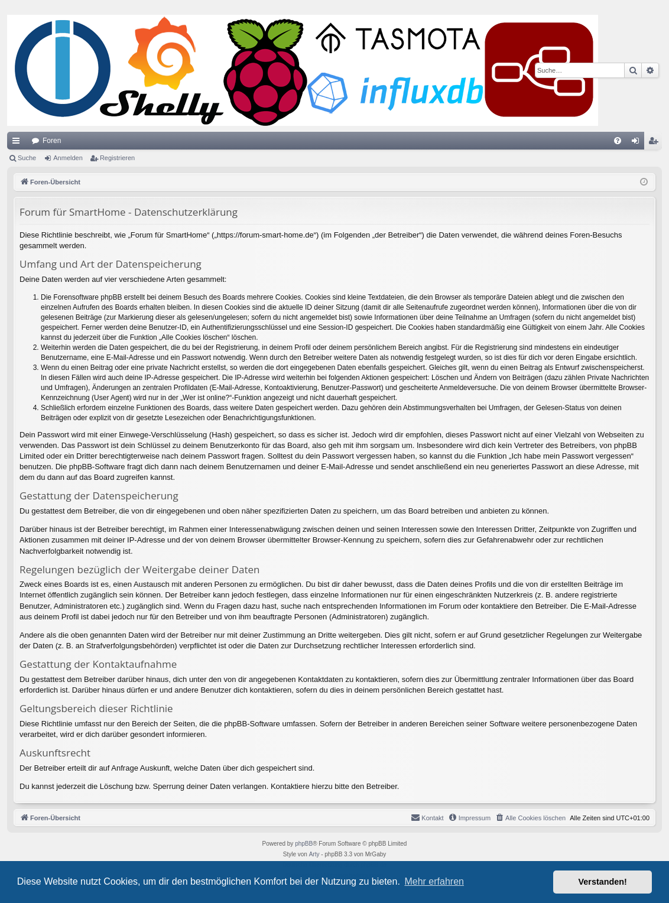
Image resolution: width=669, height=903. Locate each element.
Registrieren (117, 157)
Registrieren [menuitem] (655, 143)
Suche (27, 157)
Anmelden (68, 157)
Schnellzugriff (18, 143)
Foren (52, 141)
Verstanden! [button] (603, 881)
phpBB (304, 843)
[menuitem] (617, 141)
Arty (314, 854)
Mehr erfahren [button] (434, 881)
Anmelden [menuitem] (638, 143)
